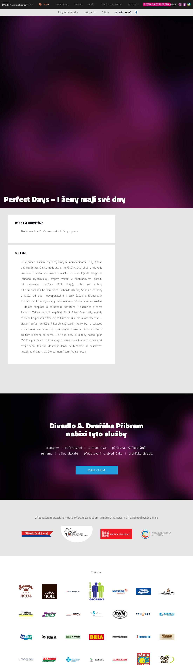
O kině (105, 12)
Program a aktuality (68, 12)
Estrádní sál (62, 4)
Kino (44, 4)
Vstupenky (90, 12)
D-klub (78, 4)
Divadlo (28, 4)
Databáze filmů (123, 12)
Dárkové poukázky (112, 4)
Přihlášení (171, 4)
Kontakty (133, 4)
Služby (92, 4)
